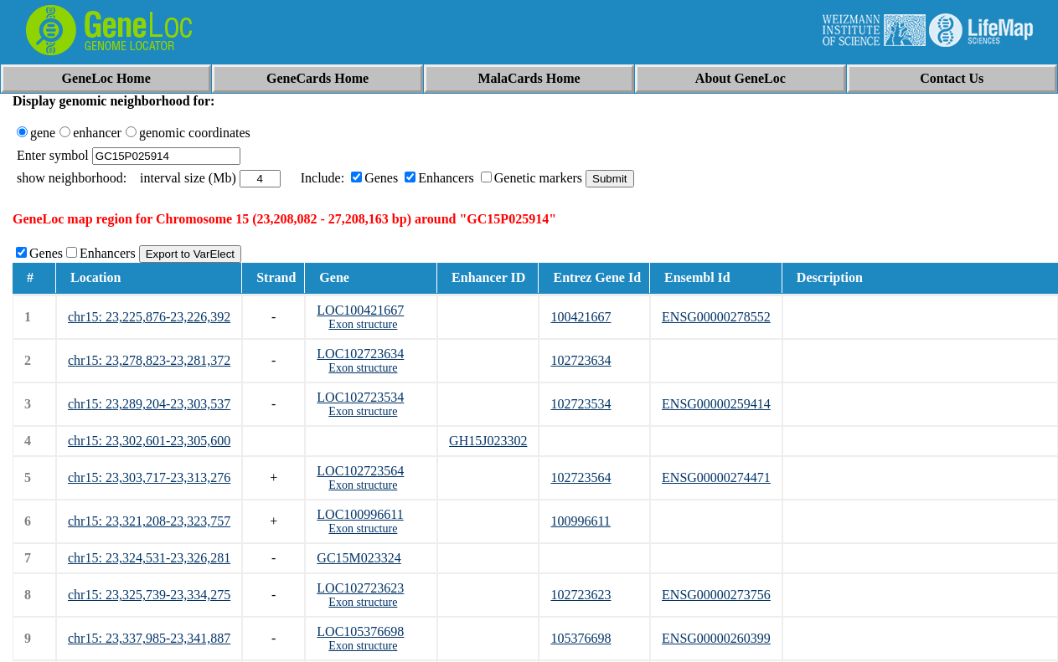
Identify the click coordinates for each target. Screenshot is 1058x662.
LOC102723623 (360, 588)
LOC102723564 (360, 471)
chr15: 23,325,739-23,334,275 (149, 595)
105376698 (580, 638)
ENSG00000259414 (716, 404)
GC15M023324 (358, 558)
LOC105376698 (360, 631)
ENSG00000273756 (716, 595)
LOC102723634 (360, 353)
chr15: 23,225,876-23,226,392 (149, 317)
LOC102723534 (360, 397)
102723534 (580, 404)
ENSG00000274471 (716, 477)
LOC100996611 (360, 514)
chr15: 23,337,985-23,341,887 (149, 638)
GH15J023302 (488, 441)
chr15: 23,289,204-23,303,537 (149, 404)
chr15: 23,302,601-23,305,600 (149, 441)
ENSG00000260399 (716, 638)
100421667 (580, 317)
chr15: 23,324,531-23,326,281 (149, 558)
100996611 (580, 521)
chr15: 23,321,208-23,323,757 (149, 521)
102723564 (580, 477)
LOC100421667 (360, 310)
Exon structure (362, 324)
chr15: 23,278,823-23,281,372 (149, 360)
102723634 (580, 360)
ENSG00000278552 (716, 317)
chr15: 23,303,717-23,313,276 (149, 477)
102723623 (580, 595)
